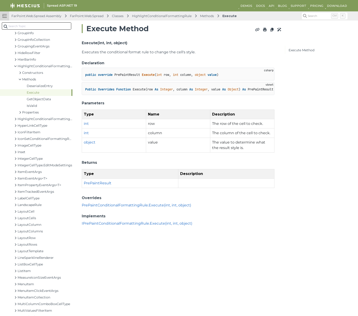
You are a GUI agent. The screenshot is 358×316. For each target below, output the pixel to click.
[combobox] (36, 26)
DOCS (260, 6)
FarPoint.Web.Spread (86, 16)
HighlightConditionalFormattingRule (162, 16)
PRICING (316, 6)
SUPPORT (298, 6)
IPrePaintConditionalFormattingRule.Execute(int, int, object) (137, 223)
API (271, 6)
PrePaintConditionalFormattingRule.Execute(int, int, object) (136, 205)
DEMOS (246, 6)
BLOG (282, 6)
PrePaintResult (97, 183)
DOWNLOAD (337, 6)
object (89, 142)
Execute (229, 16)
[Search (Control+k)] (324, 16)
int (86, 123)
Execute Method (301, 50)
